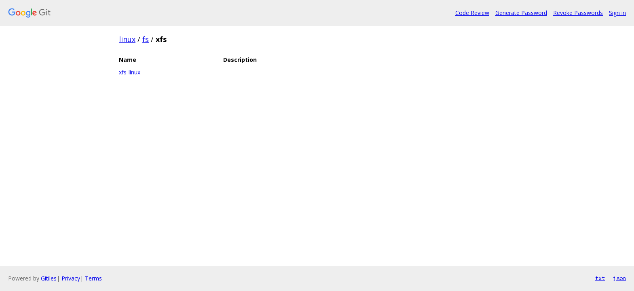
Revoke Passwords (578, 13)
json (619, 278)
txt (600, 278)
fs (145, 39)
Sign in (617, 13)
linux (127, 39)
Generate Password (521, 13)
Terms (93, 278)
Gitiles (49, 278)
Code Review (472, 13)
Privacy (70, 278)
